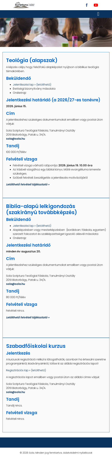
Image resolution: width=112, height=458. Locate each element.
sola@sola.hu (15, 139)
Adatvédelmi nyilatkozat (77, 452)
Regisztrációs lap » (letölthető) (26, 370)
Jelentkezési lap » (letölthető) (32, 85)
